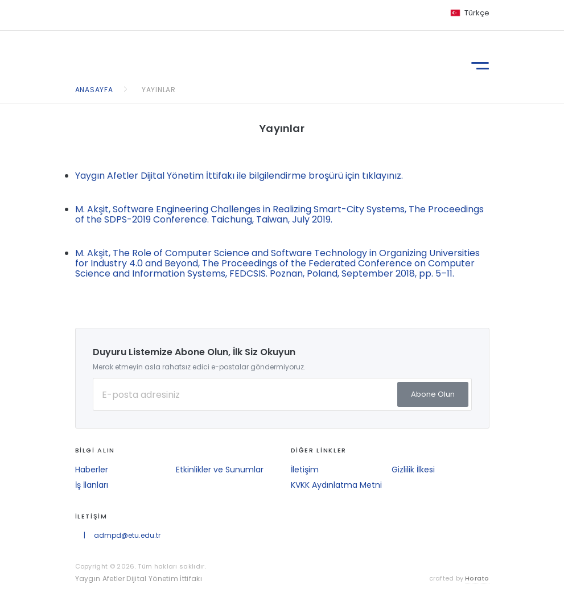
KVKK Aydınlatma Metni (336, 485)
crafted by (459, 578)
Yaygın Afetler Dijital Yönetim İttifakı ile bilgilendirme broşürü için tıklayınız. (239, 175)
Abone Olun (433, 394)
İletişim (305, 469)
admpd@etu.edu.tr (127, 535)
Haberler (91, 469)
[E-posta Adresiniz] (282, 394)
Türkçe (476, 12)
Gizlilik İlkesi (413, 469)
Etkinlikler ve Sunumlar (220, 469)
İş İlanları (91, 485)
